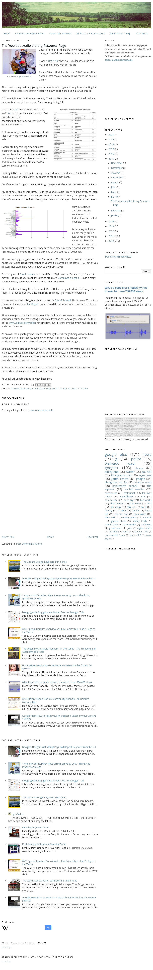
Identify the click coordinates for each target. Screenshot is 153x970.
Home (6, 33)
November (117, 167)
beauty (108, 510)
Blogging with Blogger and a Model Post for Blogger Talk (53, 612)
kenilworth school (124, 486)
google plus (116, 454)
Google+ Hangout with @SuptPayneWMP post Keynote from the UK (59, 578)
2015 (111, 158)
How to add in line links (41, 410)
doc (9, 113)
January (115, 215)
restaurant (129, 493)
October (116, 172)
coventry (128, 500)
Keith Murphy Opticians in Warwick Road (44, 844)
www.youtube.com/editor (22, 322)
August (115, 182)
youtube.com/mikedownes (29, 33)
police (136, 458)
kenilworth (145, 500)
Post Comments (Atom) (29, 543)
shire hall (110, 517)
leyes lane (145, 475)
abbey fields (140, 521)
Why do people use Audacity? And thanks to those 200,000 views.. (57, 682)
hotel (143, 507)
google (140, 479)
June (113, 187)
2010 (111, 240)
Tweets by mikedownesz (118, 256)
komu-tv (127, 531)
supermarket (129, 524)
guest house (116, 528)
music (55, 388)
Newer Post (8, 536)
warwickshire (127, 496)
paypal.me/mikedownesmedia (119, 60)
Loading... (7, 947)
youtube (83, 388)
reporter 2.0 (135, 535)
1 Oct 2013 (52, 60)
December (117, 163)
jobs (130, 528)
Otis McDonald (63, 300)
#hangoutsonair (121, 475)
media (135, 510)
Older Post (92, 536)
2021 (111, 134)
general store (118, 521)
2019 (111, 139)
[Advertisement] (30, 509)
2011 (111, 235)
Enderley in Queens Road (35, 827)
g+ (117, 458)
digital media (144, 528)
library (139, 468)
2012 (111, 231)
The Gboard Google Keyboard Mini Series (44, 561)
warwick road (120, 463)
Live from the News (115, 535)
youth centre (119, 479)
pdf (16, 109)
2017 (111, 149)
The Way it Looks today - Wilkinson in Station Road (49, 880)
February (116, 210)
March (115, 196)
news (146, 454)
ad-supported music (22, 388)
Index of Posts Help (120, 33)
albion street (117, 503)
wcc (143, 496)
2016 (111, 153)
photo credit (25, 76)
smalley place (128, 517)
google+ (112, 467)
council (146, 472)
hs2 (149, 503)
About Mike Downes (60, 33)
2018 (111, 144)
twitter (130, 472)
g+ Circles (18, 814)
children (131, 507)
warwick (147, 517)
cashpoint (146, 524)
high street (136, 503)
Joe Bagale (33, 304)
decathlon (114, 531)
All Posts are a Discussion (90, 33)
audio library (43, 388)
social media (134, 489)
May (113, 192)
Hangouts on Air (116, 482)
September (117, 177)
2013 (111, 226)
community (111, 500)
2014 (111, 221)
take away (115, 507)
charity (122, 510)
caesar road (121, 514)
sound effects (68, 388)
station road (143, 482)
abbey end (112, 472)
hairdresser (111, 493)
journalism (140, 514)
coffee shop (111, 524)
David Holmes (27, 274)
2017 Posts (142, 33)
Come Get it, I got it (68, 277)
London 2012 (141, 531)
